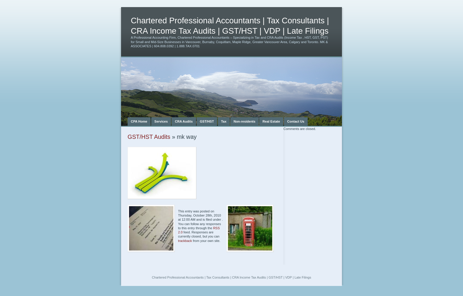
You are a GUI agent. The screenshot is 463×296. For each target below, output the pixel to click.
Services (161, 121)
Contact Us (295, 121)
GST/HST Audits (149, 137)
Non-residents (244, 121)
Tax (223, 121)
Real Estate (271, 121)
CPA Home (139, 121)
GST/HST (207, 121)
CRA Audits (184, 121)
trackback (185, 241)
